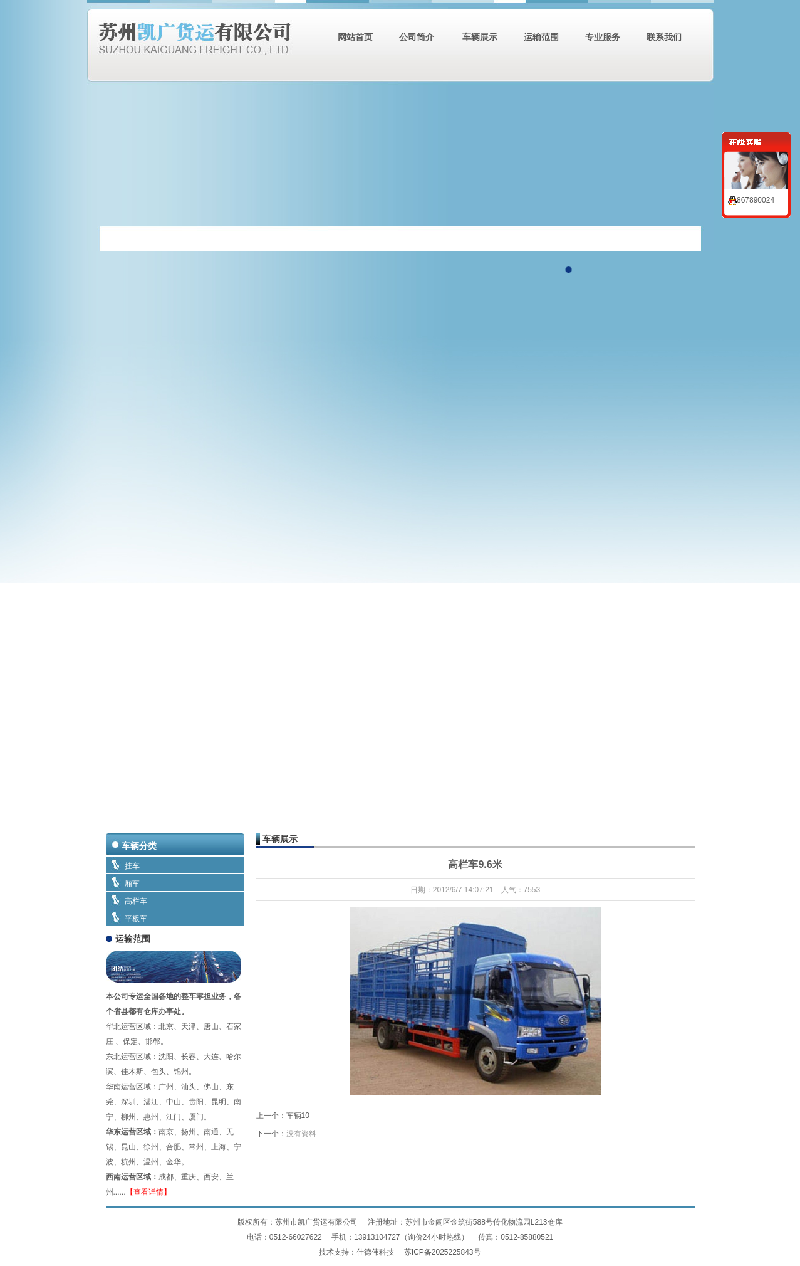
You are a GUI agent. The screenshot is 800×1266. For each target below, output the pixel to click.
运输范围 (541, 37)
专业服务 (602, 37)
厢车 (132, 883)
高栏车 (136, 901)
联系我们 (664, 37)
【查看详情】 (148, 1192)
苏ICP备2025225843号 (442, 1252)
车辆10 (297, 1115)
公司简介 (416, 37)
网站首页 (355, 37)
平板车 (136, 918)
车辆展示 (479, 37)
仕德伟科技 (376, 1252)
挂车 (132, 866)
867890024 (751, 200)
